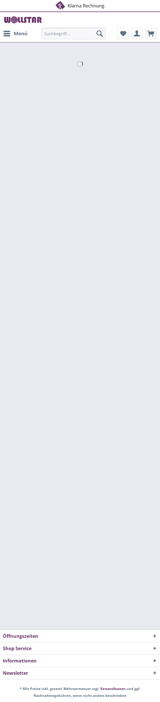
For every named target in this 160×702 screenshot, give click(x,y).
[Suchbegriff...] (74, 33)
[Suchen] (100, 33)
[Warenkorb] (151, 33)
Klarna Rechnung (79, 5)
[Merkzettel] (123, 33)
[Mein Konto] (137, 33)
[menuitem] (15, 33)
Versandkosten (113, 688)
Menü (15, 33)
